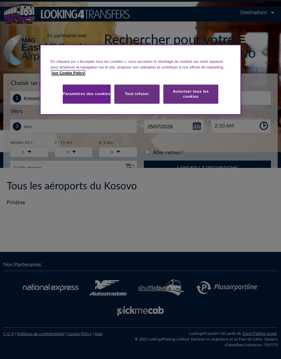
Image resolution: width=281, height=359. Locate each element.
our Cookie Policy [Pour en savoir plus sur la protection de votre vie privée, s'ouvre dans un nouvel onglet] (68, 73)
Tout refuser (137, 94)
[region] (140, 80)
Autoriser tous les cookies (191, 93)
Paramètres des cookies (87, 94)
